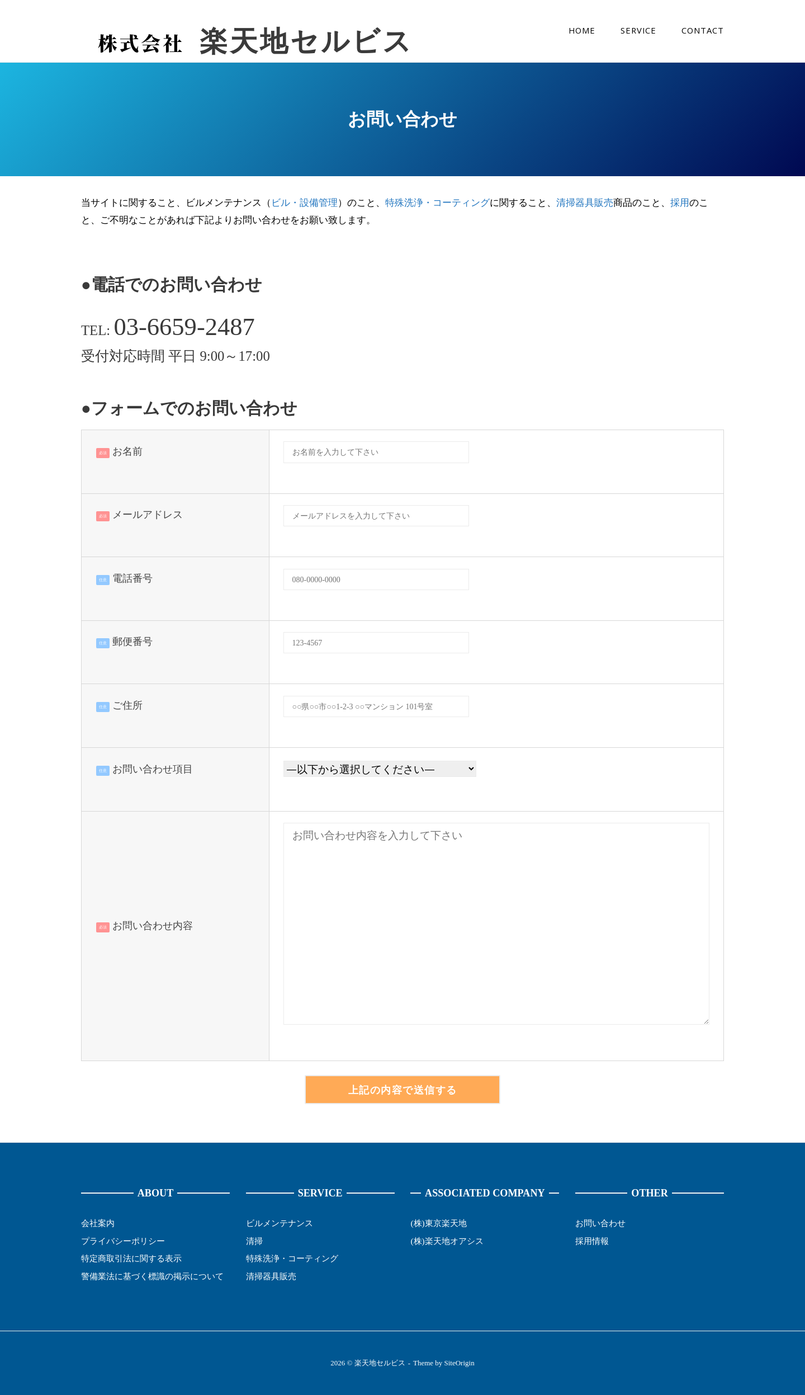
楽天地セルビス (306, 41)
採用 (679, 202)
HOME (582, 30)
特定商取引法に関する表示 (131, 1258)
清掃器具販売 (584, 202)
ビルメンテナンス (279, 1223)
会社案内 (98, 1223)
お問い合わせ (600, 1223)
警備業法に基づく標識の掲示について (152, 1276)
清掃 (254, 1241)
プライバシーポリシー (123, 1241)
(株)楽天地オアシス (446, 1241)
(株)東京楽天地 (438, 1223)
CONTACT (702, 30)
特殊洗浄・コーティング (437, 202)
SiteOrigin (459, 1363)
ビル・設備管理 (304, 202)
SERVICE (638, 30)
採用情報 (592, 1241)
